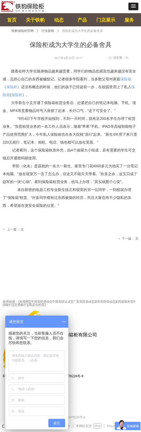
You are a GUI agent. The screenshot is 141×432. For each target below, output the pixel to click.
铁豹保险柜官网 (23, 31)
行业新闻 (47, 31)
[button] (133, 6)
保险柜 (11, 87)
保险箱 (125, 79)
